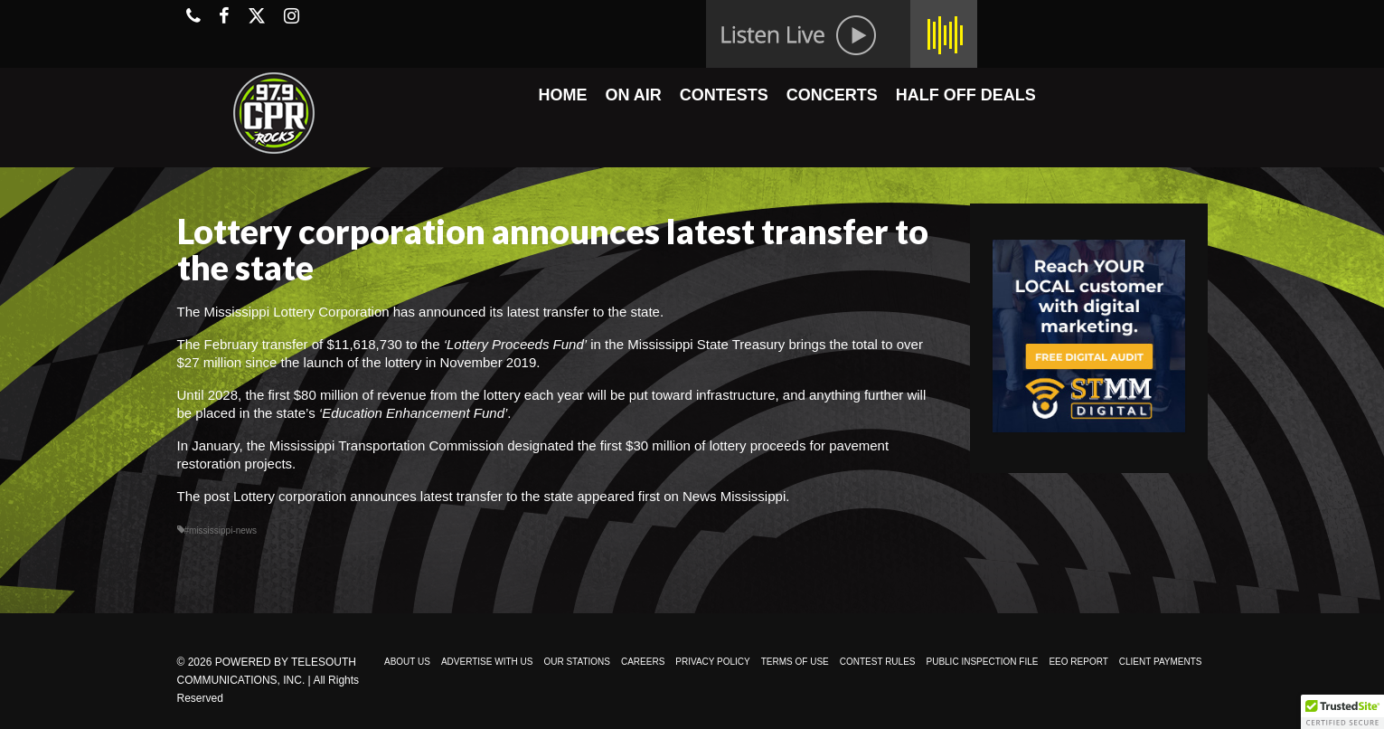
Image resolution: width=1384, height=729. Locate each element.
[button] (1342, 712)
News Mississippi (734, 496)
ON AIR (633, 95)
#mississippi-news (221, 530)
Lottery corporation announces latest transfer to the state (403, 496)
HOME (562, 95)
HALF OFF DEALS (966, 95)
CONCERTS (832, 95)
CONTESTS (724, 95)
